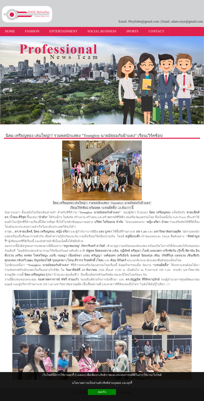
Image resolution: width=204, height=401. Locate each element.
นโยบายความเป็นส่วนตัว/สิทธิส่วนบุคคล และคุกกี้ (102, 382)
